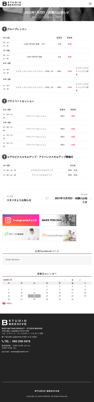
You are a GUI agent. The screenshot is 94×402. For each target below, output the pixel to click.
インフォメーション (46, 17)
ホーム (34, 17)
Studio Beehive (12, 259)
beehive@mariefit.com (20, 352)
